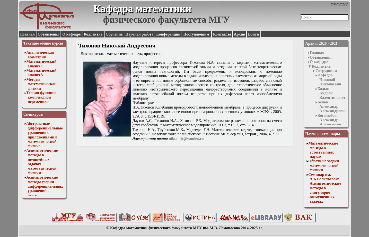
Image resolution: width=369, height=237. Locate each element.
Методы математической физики (41, 84)
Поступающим (196, 34)
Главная (27, 34)
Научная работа (139, 34)
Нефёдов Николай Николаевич (329, 79)
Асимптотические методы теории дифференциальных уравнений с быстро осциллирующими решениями (44, 190)
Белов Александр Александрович (332, 106)
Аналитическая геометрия (40, 54)
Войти (253, 34)
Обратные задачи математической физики (323, 165)
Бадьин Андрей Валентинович (331, 93)
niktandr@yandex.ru (186, 139)
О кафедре (71, 34)
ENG (344, 5)
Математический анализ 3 (41, 72)
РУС (335, 5)
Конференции (168, 34)
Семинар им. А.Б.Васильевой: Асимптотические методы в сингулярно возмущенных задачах (324, 188)
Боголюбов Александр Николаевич (329, 120)
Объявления (49, 34)
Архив (239, 34)
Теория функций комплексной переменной (41, 97)
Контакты (222, 34)
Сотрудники (326, 71)
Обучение (114, 34)
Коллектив (93, 34)
